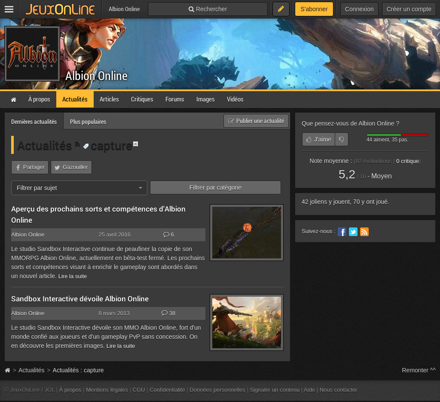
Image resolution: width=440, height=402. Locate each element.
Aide (309, 390)
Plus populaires (88, 121)
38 (168, 313)
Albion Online (96, 75)
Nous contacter (339, 390)
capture (107, 145)
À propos (70, 390)
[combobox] (79, 188)
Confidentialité (167, 390)
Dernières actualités (34, 121)
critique (407, 161)
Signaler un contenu (274, 390)
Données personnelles (217, 390)
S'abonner (313, 9)
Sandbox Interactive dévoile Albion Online (80, 299)
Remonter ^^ (419, 370)
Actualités (46, 145)
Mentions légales (107, 390)
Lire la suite (72, 276)
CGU (139, 390)
